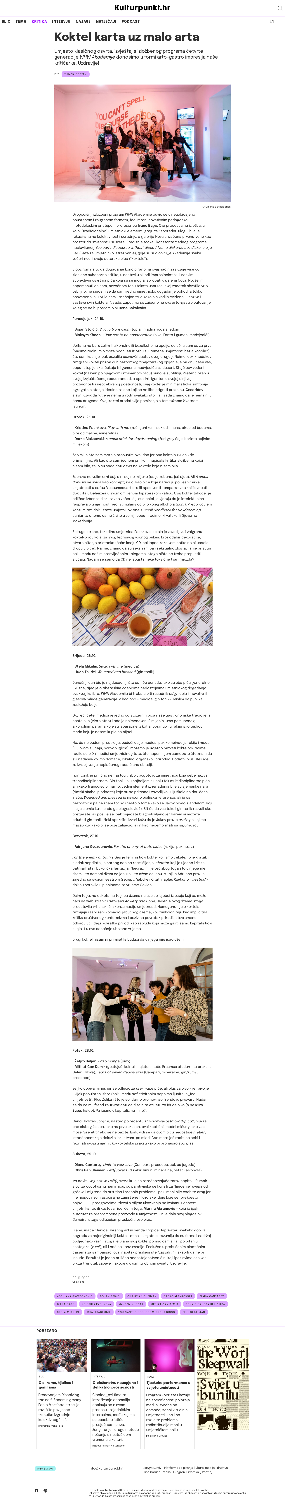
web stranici (97, 901)
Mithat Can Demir (164, 1304)
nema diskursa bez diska (205, 1304)
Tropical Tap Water (161, 1230)
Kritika (39, 21)
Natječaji (106, 21)
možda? (187, 559)
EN (272, 21)
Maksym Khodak (131, 1304)
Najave (83, 21)
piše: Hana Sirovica (157, 1436)
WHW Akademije (138, 214)
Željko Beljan (194, 1312)
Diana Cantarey (211, 1296)
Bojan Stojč (110, 1296)
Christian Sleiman (142, 1296)
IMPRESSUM (45, 1468)
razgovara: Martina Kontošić (108, 1446)
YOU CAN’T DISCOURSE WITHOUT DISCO (146, 1312)
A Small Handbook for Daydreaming (170, 510)
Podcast (131, 21)
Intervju (61, 21)
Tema (21, 21)
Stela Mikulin (68, 1312)
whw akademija (99, 1312)
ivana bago (66, 1304)
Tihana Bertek (75, 74)
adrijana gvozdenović (75, 1296)
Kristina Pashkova (96, 1304)
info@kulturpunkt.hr (106, 1468)
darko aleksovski (178, 1296)
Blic (6, 21)
